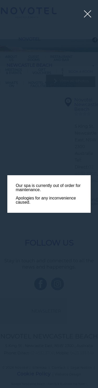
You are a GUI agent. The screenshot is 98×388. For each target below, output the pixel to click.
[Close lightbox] (87, 14)
